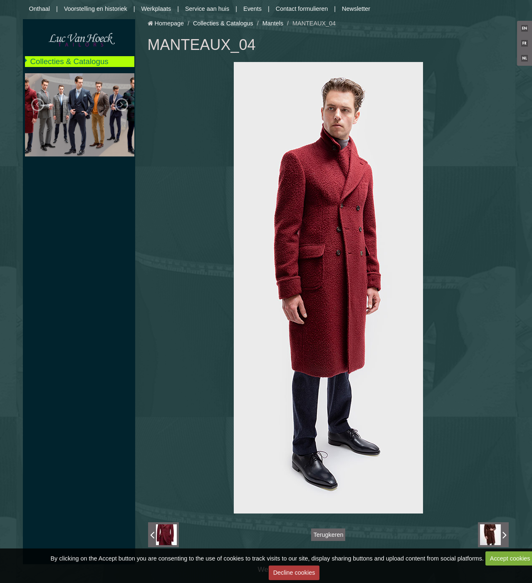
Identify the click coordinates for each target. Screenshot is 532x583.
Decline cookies (294, 572)
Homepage (169, 23)
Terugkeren (328, 534)
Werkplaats (156, 8)
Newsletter (356, 8)
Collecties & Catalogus (69, 61)
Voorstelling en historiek (95, 8)
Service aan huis (207, 8)
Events (252, 8)
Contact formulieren (302, 8)
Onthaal (39, 8)
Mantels (272, 23)
